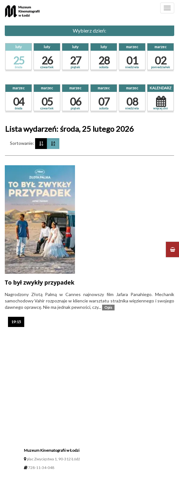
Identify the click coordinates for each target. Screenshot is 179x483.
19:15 (17, 321)
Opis (109, 307)
